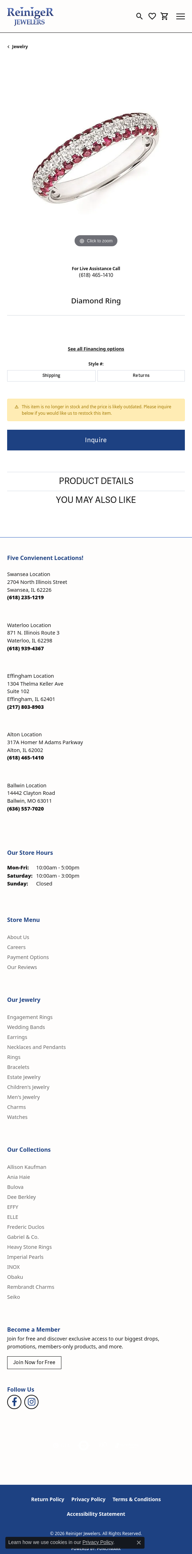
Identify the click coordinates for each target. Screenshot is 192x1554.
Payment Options (28, 957)
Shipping (51, 375)
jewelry (20, 47)
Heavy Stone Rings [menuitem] (29, 1246)
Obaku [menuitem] (15, 1276)
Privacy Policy (88, 1499)
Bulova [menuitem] (15, 1187)
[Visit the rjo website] (102, 1445)
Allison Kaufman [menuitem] (26, 1167)
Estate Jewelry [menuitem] (23, 1077)
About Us (18, 937)
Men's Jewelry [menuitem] (23, 1097)
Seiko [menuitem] (13, 1296)
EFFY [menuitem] (12, 1207)
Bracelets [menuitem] (18, 1067)
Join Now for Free (34, 1362)
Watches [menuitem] (17, 1117)
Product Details (96, 481)
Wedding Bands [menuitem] (26, 1027)
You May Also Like (96, 500)
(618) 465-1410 (96, 275)
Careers (16, 947)
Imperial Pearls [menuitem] (25, 1256)
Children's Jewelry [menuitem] (28, 1087)
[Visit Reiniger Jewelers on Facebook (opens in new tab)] (14, 1402)
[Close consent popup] (139, 1542)
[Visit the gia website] (61, 1445)
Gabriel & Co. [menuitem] (23, 1236)
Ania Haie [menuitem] (18, 1177)
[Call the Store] (25, 597)
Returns (141, 375)
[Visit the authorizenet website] (83, 1445)
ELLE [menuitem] (12, 1217)
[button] (139, 16)
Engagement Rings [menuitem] (30, 1017)
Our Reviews (22, 967)
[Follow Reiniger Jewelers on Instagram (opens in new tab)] (31, 1402)
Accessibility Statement (96, 1513)
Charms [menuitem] (16, 1107)
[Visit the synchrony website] (127, 1445)
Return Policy (47, 1499)
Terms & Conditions (136, 1499)
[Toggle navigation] (180, 16)
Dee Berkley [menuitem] (21, 1197)
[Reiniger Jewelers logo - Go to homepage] (30, 16)
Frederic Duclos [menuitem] (25, 1226)
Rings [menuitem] (13, 1057)
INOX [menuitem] (13, 1266)
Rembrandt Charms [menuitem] (30, 1286)
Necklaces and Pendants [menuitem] (36, 1047)
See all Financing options (96, 348)
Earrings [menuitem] (17, 1037)
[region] (96, 160)
